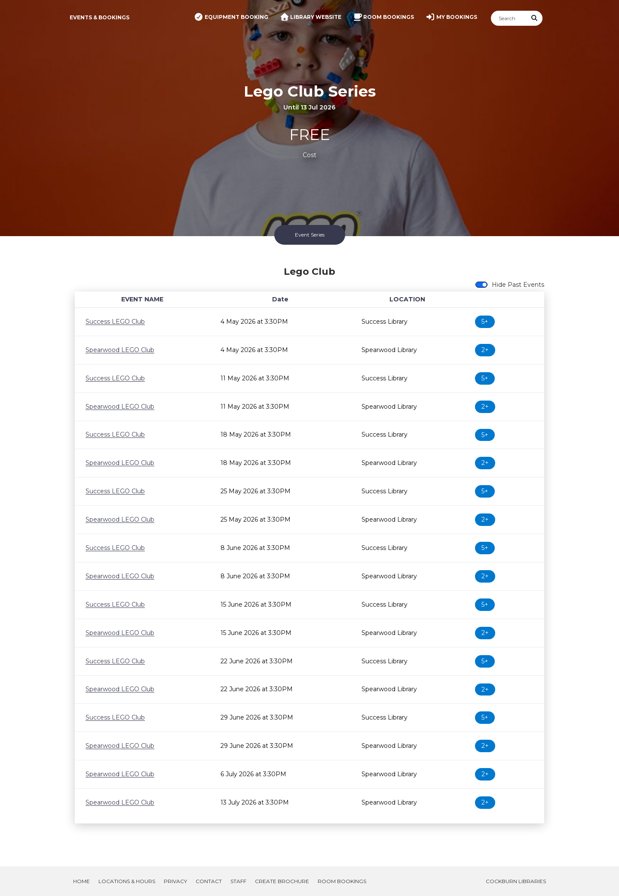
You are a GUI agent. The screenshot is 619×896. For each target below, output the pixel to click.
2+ (485, 350)
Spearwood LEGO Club (120, 350)
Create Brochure (282, 881)
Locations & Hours (126, 881)
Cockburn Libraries (516, 881)
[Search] (509, 18)
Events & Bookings (99, 17)
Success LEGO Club (115, 321)
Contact (209, 881)
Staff (238, 881)
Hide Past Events (518, 285)
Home (81, 881)
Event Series (310, 234)
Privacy (175, 881)
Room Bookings (342, 881)
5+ (484, 321)
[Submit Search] (535, 18)
